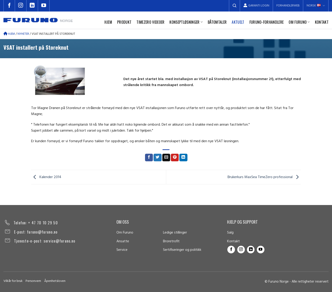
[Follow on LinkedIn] (32, 6)
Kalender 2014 (46, 177)
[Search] (234, 6)
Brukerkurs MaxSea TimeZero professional (264, 177)
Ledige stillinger (175, 233)
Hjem (108, 22)
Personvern (33, 281)
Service (121, 250)
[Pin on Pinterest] (175, 158)
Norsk (316, 5)
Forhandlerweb (287, 5)
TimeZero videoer (150, 22)
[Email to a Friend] (166, 158)
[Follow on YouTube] (44, 6)
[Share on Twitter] (157, 158)
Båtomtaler (217, 22)
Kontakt (322, 22)
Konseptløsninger (186, 22)
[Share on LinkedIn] (183, 158)
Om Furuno (299, 22)
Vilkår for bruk (13, 281)
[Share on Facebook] (149, 158)
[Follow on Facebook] (9, 6)
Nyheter (23, 34)
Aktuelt (238, 22)
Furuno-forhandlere (266, 22)
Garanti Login (256, 5)
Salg (230, 233)
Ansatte (122, 241)
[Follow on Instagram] (21, 6)
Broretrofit (171, 241)
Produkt (124, 22)
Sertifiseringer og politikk (182, 250)
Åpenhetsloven (54, 281)
